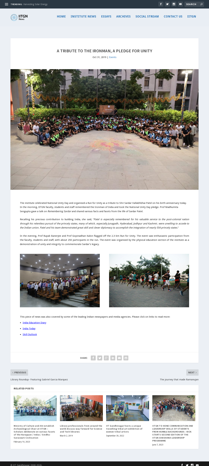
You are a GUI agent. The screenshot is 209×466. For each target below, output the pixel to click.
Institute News (83, 18)
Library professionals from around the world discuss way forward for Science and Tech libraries (81, 425)
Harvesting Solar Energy (35, 4)
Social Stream (147, 18)
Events (112, 54)
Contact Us (173, 18)
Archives (123, 18)
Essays (106, 18)
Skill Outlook (30, 331)
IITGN (191, 18)
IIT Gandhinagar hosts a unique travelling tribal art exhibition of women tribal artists (124, 425)
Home (61, 18)
